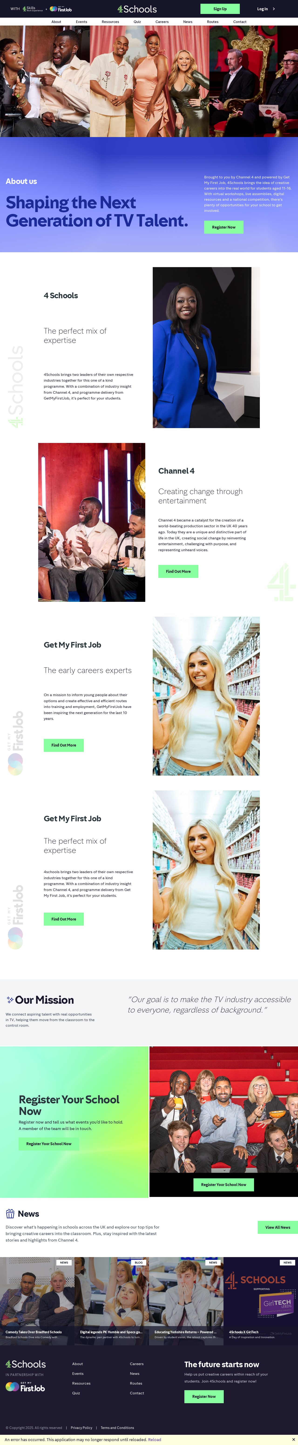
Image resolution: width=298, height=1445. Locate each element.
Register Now (224, 227)
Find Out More (178, 571)
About (56, 22)
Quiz (137, 22)
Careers (162, 22)
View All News (277, 1227)
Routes (213, 22)
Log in (267, 9)
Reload (154, 1439)
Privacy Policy (81, 1428)
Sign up (220, 9)
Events (81, 22)
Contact (240, 22)
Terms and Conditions (117, 1428)
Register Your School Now (48, 1143)
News (188, 22)
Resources (110, 22)
